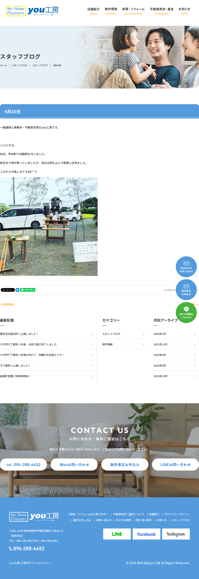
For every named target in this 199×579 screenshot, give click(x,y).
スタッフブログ (111, 334)
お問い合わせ (103, 520)
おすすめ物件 (124, 520)
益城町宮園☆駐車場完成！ (15, 376)
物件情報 (107, 344)
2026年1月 (159, 334)
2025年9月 (159, 355)
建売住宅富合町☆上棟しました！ (19, 334)
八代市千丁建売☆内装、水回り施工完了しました (28, 344)
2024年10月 (160, 376)
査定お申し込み (82, 520)
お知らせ (162, 520)
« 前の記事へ (7, 304)
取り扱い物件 (144, 520)
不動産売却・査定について (128, 514)
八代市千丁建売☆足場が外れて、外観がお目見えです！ (32, 355)
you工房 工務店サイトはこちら (28, 563)
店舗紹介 (154, 514)
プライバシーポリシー (177, 514)
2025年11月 (160, 344)
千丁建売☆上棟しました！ (15, 365)
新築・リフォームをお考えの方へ (89, 514)
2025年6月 (159, 365)
